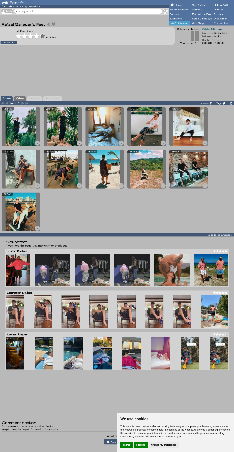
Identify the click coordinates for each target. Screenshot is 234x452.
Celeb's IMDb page (212, 29)
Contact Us (221, 23)
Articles (197, 9)
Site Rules (198, 5)
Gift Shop (198, 23)
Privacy (218, 14)
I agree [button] (126, 444)
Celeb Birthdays (202, 18)
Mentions (176, 18)
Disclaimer (220, 18)
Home (178, 5)
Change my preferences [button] (163, 444)
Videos (174, 14)
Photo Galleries (179, 9)
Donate (218, 9)
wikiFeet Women (179, 23)
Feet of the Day (201, 14)
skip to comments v (220, 234)
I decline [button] (140, 444)
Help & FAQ (221, 5)
